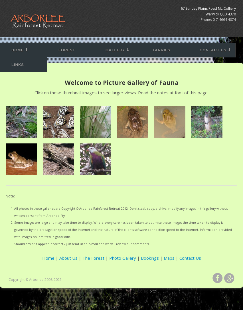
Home (20, 50)
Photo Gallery (122, 258)
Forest (66, 50)
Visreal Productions (114, 291)
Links (17, 65)
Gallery (118, 50)
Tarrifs (161, 50)
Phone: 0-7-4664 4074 (218, 19)
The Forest (93, 258)
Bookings (150, 258)
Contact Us (215, 50)
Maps (169, 258)
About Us (68, 258)
